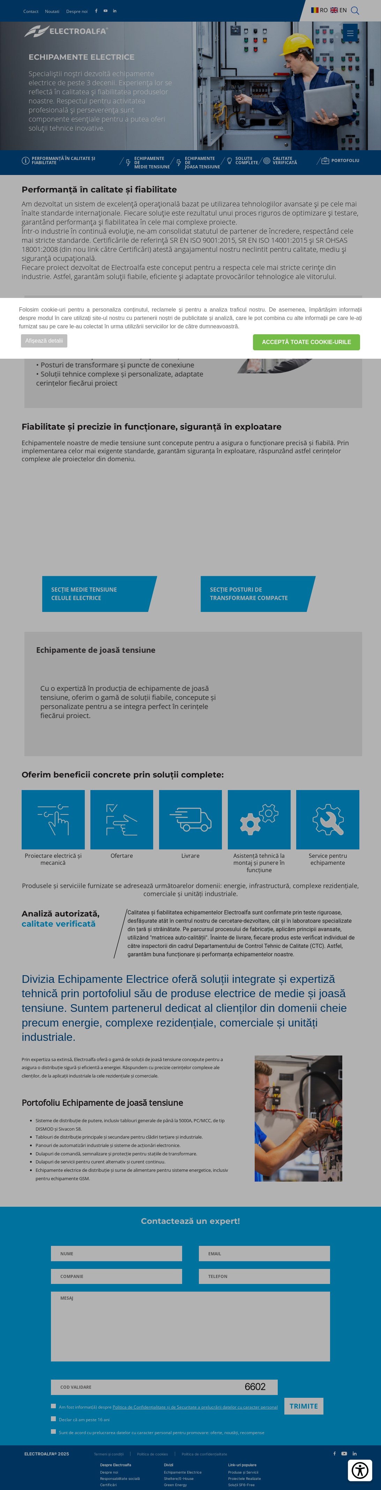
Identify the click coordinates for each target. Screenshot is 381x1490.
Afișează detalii (44, 341)
